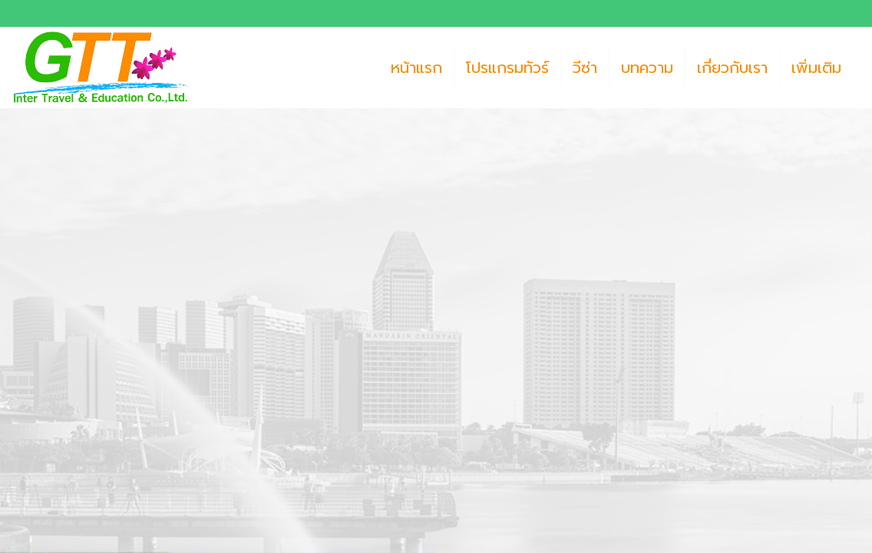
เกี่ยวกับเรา (732, 67)
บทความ (647, 67)
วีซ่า (585, 67)
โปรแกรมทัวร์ (507, 67)
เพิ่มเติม (816, 67)
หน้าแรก (416, 67)
